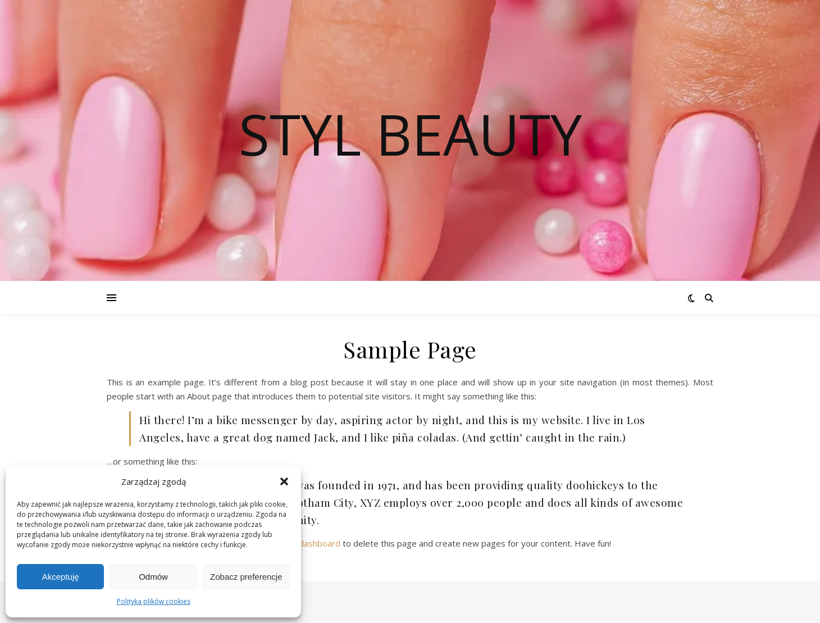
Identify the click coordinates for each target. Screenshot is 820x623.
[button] (284, 481)
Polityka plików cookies (153, 601)
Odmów (153, 576)
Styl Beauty (410, 134)
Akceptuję (60, 576)
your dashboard (309, 543)
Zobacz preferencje (246, 576)
